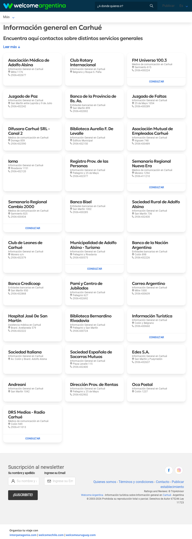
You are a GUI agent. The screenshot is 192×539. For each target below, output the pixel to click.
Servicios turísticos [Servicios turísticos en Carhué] (68, 17)
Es (181, 6)
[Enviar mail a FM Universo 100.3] (156, 82)
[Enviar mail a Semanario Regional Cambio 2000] (32, 229)
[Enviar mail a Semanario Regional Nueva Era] (156, 188)
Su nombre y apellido (22, 474)
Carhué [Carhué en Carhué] (8, 17)
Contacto (162, 483)
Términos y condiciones (135, 483)
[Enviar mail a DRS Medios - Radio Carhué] (32, 439)
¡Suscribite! (23, 496)
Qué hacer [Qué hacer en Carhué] (119, 17)
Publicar (168, 6)
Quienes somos (103, 483)
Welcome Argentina (93, 495)
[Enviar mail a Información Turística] (156, 338)
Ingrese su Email (55, 474)
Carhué (167, 495)
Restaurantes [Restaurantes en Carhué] (97, 17)
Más (135, 17)
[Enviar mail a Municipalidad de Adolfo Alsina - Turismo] (94, 270)
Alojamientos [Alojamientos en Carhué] (31, 17)
